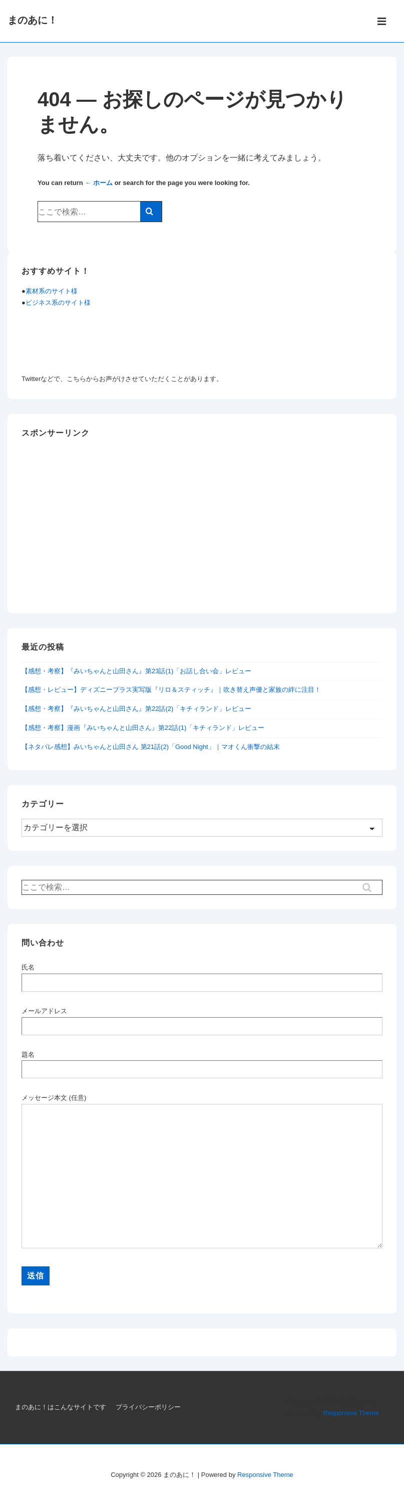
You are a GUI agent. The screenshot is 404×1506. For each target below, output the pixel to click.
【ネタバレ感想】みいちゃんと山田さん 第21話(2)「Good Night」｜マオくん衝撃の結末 (151, 746)
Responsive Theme (351, 1413)
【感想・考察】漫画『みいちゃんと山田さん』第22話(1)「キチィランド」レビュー (143, 727)
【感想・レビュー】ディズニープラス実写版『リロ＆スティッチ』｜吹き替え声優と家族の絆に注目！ (171, 689)
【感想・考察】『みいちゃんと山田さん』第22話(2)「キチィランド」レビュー (136, 708)
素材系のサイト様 (52, 291)
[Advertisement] (202, 529)
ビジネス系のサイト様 (58, 302)
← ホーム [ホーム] (99, 182)
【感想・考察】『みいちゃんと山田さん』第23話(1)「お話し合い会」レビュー (136, 671)
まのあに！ (33, 20)
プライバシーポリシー (148, 1407)
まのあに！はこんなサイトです (60, 1407)
